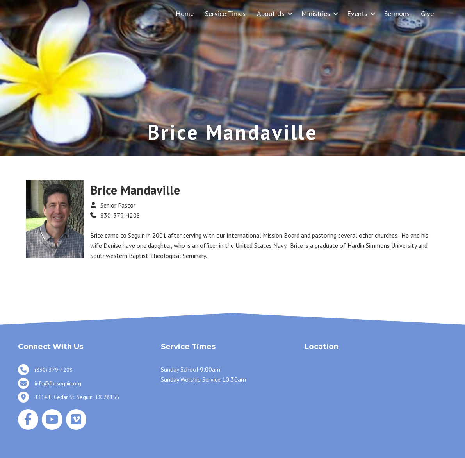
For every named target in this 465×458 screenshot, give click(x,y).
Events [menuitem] (357, 13)
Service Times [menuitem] (225, 13)
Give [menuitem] (427, 13)
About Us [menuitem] (271, 13)
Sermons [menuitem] (397, 13)
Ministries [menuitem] (315, 13)
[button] (290, 13)
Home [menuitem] (185, 13)
